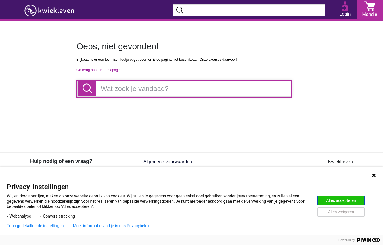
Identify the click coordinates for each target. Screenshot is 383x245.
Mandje (369, 14)
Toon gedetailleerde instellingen (35, 225)
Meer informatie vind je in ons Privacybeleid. (112, 225)
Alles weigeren (341, 212)
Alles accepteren (341, 200)
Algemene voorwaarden (167, 161)
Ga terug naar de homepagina (99, 70)
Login (345, 14)
